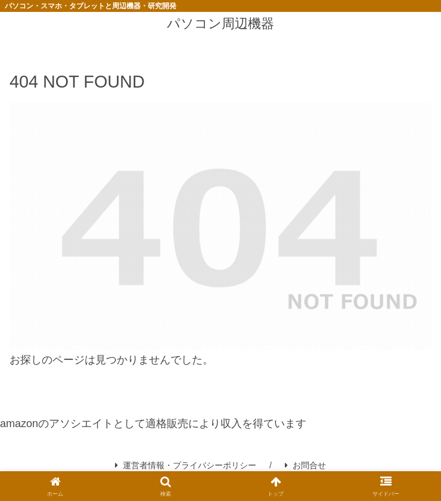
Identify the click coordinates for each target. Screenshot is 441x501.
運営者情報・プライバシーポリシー (185, 465)
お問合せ (305, 465)
